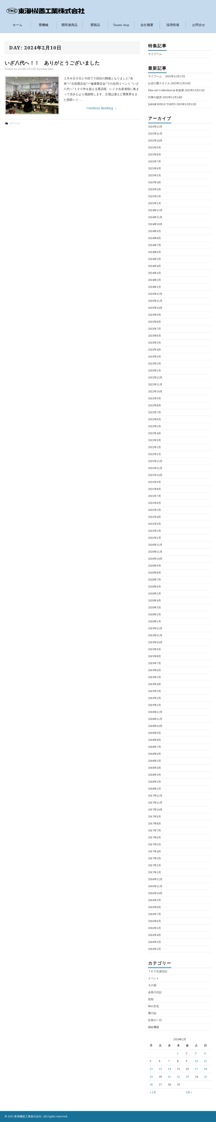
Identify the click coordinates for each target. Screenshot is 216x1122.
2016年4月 (154, 934)
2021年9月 (154, 481)
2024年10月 (155, 224)
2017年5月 (154, 844)
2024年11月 (155, 217)
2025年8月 (154, 154)
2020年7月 (154, 579)
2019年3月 (154, 690)
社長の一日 (155, 1019)
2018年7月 (154, 746)
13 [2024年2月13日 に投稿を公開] (160, 1068)
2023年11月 (155, 300)
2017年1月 (154, 872)
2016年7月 (154, 913)
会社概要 (146, 25)
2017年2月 (154, 865)
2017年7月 (154, 830)
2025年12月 (155, 126)
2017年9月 (154, 816)
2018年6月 (154, 753)
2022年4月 (154, 433)
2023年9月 (154, 314)
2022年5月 (154, 426)
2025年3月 (154, 189)
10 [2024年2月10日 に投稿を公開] (196, 1061)
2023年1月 (154, 370)
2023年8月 (154, 321)
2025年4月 (154, 182)
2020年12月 (155, 544)
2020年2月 (154, 614)
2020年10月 (155, 558)
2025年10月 (155, 140)
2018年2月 (154, 781)
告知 (151, 999)
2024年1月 (154, 286)
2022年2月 (154, 447)
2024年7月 (154, 244)
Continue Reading (101, 108)
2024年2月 (154, 279)
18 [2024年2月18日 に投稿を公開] (205, 1068)
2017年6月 (154, 837)
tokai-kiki (47, 69)
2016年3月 (154, 941)
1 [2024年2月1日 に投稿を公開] (177, 1053)
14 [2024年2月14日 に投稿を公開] (169, 1068)
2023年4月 (154, 349)
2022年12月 (155, 377)
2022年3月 (154, 440)
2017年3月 (154, 858)
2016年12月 (155, 879)
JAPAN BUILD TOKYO (162, 104)
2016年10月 (155, 893)
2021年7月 (154, 495)
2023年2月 (154, 363)
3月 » (189, 1092)
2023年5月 (154, 342)
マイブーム (156, 53)
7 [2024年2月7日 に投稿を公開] (168, 1061)
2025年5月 (154, 175)
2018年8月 (154, 739)
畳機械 (44, 25)
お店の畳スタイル (159, 83)
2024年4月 (154, 265)
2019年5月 (154, 677)
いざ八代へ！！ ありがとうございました (52, 63)
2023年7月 (154, 328)
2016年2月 (154, 948)
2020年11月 (155, 551)
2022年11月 (155, 384)
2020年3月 (154, 607)
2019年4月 (154, 683)
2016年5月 (154, 927)
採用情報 (172, 25)
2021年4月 (154, 516)
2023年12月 (155, 293)
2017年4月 (154, 851)
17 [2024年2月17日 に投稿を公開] (196, 1068)
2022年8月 (154, 405)
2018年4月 (154, 767)
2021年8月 (154, 488)
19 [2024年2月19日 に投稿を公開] (151, 1076)
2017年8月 (154, 823)
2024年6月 (154, 251)
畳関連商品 (69, 25)
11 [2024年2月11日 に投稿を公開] (205, 1061)
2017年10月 (155, 809)
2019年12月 (155, 628)
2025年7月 (154, 161)
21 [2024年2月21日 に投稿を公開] (169, 1076)
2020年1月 (154, 621)
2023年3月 (154, 356)
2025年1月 (154, 203)
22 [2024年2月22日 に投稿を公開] (178, 1076)
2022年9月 (154, 398)
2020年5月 (154, 593)
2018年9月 (154, 732)
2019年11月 (155, 635)
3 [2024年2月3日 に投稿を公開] (195, 1053)
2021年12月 (155, 460)
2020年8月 (154, 572)
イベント (14, 123)
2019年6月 (154, 670)
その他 (152, 985)
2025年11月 (155, 133)
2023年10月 (155, 307)
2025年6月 (154, 168)
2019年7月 (154, 663)
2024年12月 (155, 210)
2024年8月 (154, 237)
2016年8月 (154, 906)
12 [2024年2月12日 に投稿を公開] (151, 1068)
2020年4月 (154, 600)
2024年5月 (154, 258)
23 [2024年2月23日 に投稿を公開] (187, 1076)
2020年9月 (154, 565)
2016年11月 (155, 886)
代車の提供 (155, 97)
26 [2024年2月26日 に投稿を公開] (151, 1084)
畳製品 (95, 25)
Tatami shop (121, 25)
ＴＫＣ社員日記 (157, 971)
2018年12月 (155, 711)
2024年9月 (154, 231)
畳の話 (152, 1013)
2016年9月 (154, 900)
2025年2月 (154, 196)
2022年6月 (154, 419)
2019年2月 (154, 697)
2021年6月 (154, 502)
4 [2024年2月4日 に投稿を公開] (204, 1053)
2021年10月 (155, 474)
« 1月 (153, 1092)
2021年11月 (155, 467)
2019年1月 (154, 704)
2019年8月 (154, 656)
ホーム (17, 25)
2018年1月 (154, 788)
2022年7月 (154, 412)
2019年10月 (155, 642)
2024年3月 (154, 272)
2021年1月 (154, 537)
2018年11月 (155, 718)
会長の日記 (155, 992)
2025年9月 (154, 147)
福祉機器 (153, 1026)
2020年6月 (154, 586)
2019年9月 (154, 649)
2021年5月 (154, 509)
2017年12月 (155, 795)
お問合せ (198, 25)
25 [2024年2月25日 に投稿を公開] (205, 1076)
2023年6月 (154, 335)
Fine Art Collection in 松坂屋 (166, 90)
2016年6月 (154, 920)
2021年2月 (154, 530)
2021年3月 (154, 523)
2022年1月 (154, 454)
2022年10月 (155, 391)
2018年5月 (154, 760)
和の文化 (153, 1006)
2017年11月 (155, 802)
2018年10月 (155, 725)
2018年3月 (154, 774)
